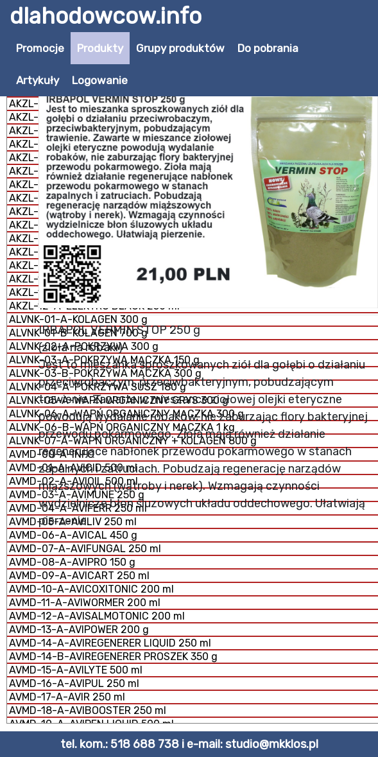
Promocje (40, 48)
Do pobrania (267, 48)
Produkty (100, 48)
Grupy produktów (180, 48)
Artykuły (37, 80)
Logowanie (100, 80)
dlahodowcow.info (106, 16)
